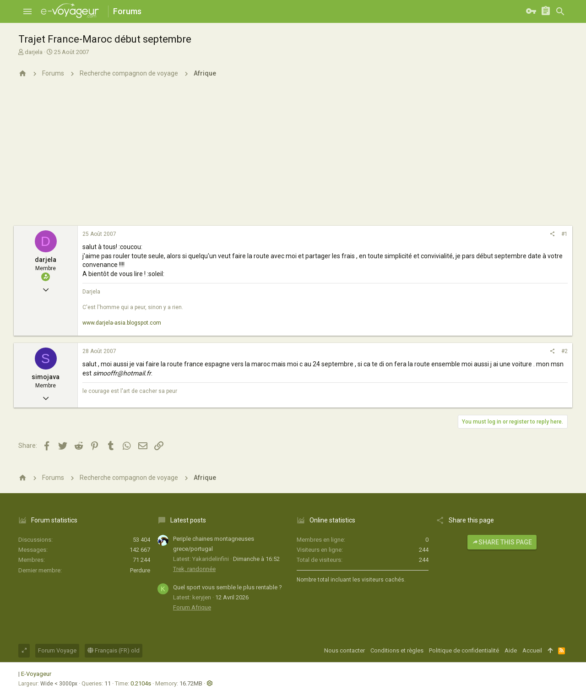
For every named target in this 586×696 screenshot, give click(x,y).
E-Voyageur (36, 673)
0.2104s (140, 683)
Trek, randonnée (194, 569)
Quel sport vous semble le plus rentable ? (227, 587)
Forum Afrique (192, 607)
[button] (27, 11)
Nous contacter (344, 650)
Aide (511, 650)
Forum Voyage (57, 650)
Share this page (502, 542)
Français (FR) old (113, 650)
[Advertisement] (293, 157)
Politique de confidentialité (464, 650)
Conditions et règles (396, 650)
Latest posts (188, 520)
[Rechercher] (560, 11)
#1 (564, 234)
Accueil (532, 650)
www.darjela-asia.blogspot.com (121, 323)
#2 (564, 351)
